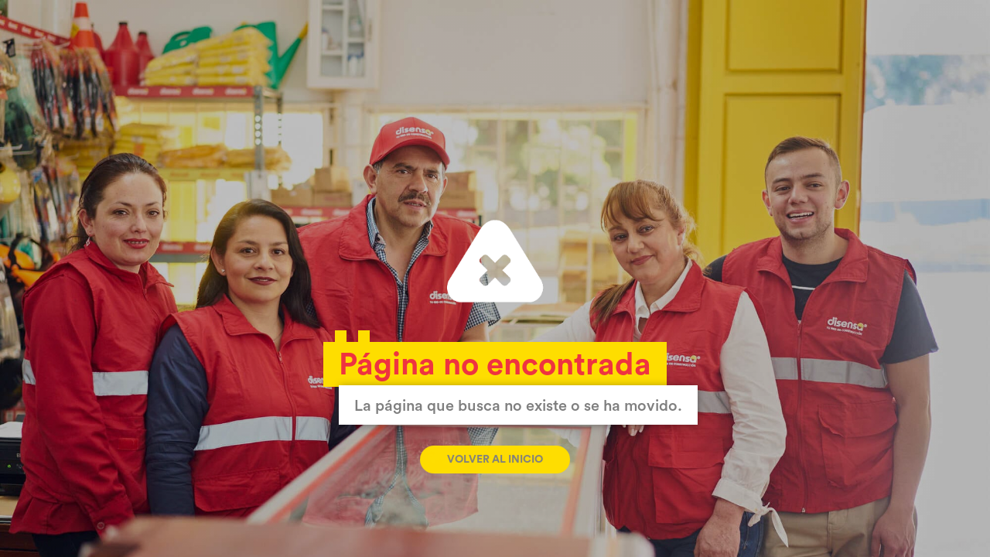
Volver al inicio (495, 459)
